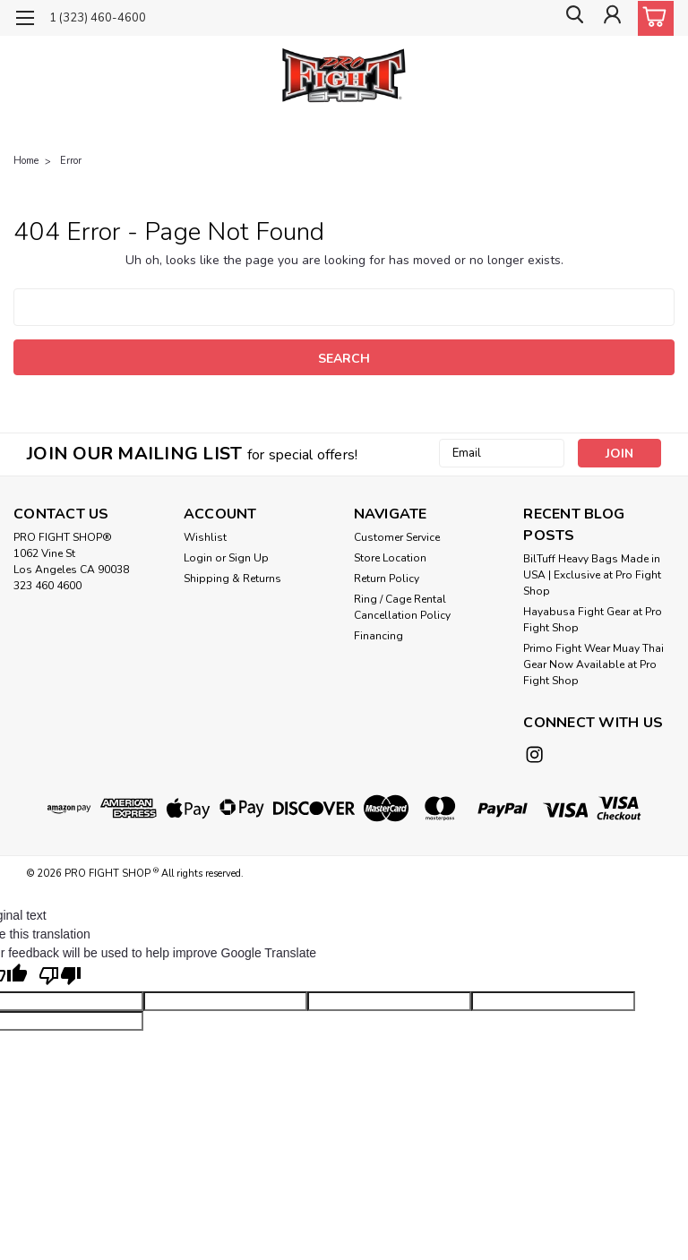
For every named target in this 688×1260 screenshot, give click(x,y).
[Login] (611, 18)
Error (71, 160)
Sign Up (248, 558)
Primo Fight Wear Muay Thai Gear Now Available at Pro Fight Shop (593, 664)
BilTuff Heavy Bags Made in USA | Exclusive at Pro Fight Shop (592, 575)
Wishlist (205, 537)
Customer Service (397, 537)
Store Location (390, 558)
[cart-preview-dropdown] (652, 18)
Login (198, 558)
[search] (570, 18)
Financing (378, 636)
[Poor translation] (60, 975)
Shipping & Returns (232, 578)
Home (26, 160)
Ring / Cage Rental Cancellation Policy (402, 607)
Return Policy (386, 578)
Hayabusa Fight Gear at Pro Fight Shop (592, 619)
